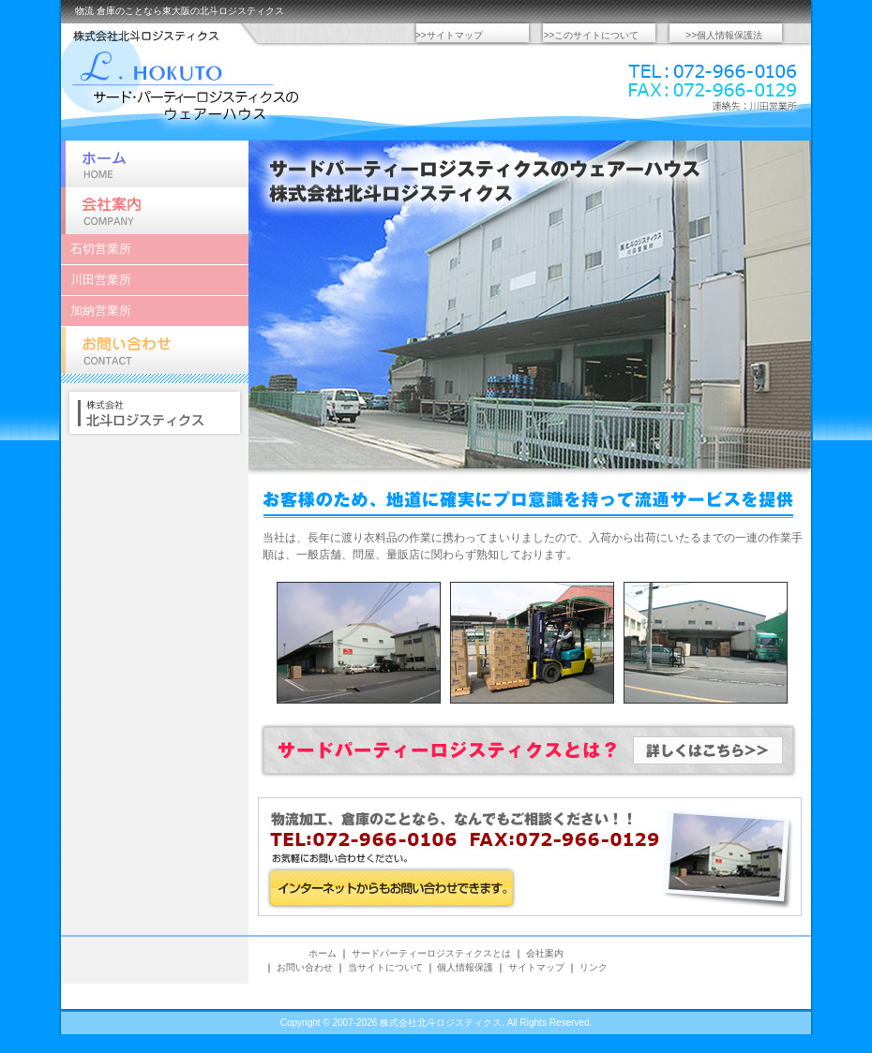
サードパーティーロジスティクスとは (431, 953)
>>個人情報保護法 (723, 35)
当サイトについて (385, 967)
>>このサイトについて (591, 35)
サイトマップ (536, 967)
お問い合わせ (154, 350)
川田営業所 (100, 280)
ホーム (154, 164)
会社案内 (154, 210)
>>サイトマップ (449, 35)
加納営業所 (100, 311)
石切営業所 (100, 249)
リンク (593, 967)
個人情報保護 (465, 967)
